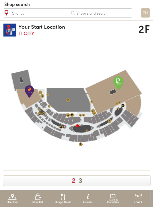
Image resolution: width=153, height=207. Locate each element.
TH (145, 13)
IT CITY (66, 30)
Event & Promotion (113, 198)
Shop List (38, 198)
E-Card (138, 198)
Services (88, 198)
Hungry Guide (63, 198)
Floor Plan (12, 198)
